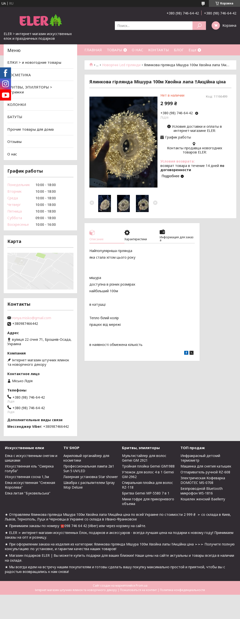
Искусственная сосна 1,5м (27, 476)
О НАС (137, 49)
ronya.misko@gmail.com (31, 318)
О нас (12, 154)
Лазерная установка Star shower (90, 476)
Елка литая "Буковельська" (27, 493)
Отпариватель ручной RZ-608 (205, 472)
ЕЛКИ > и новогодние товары (34, 62)
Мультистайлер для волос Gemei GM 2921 (144, 458)
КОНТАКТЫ (158, 49)
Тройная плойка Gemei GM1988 (148, 466)
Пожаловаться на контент (138, 590)
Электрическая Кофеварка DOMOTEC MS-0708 (202, 480)
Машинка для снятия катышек (205, 466)
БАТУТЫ (14, 116)
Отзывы (14, 141)
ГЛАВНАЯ (93, 49)
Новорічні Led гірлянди (121, 65)
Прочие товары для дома (30, 129)
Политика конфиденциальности (182, 590)
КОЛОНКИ (16, 104)
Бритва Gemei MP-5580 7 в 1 (145, 493)
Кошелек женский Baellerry (202, 499)
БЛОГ (179, 49)
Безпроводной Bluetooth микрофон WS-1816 (201, 490)
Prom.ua (141, 585)
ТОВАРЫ (114, 49)
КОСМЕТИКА (19, 74)
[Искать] (199, 25)
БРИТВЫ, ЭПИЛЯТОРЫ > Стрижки (29, 89)
